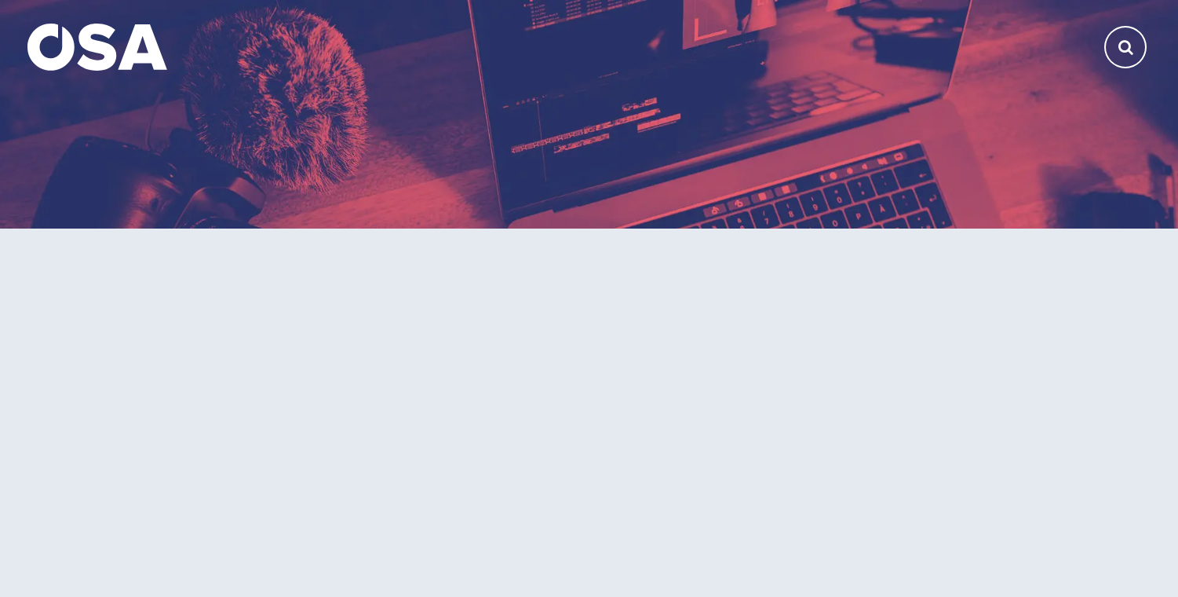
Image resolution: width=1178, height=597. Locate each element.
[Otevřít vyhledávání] (1125, 47)
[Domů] (97, 46)
